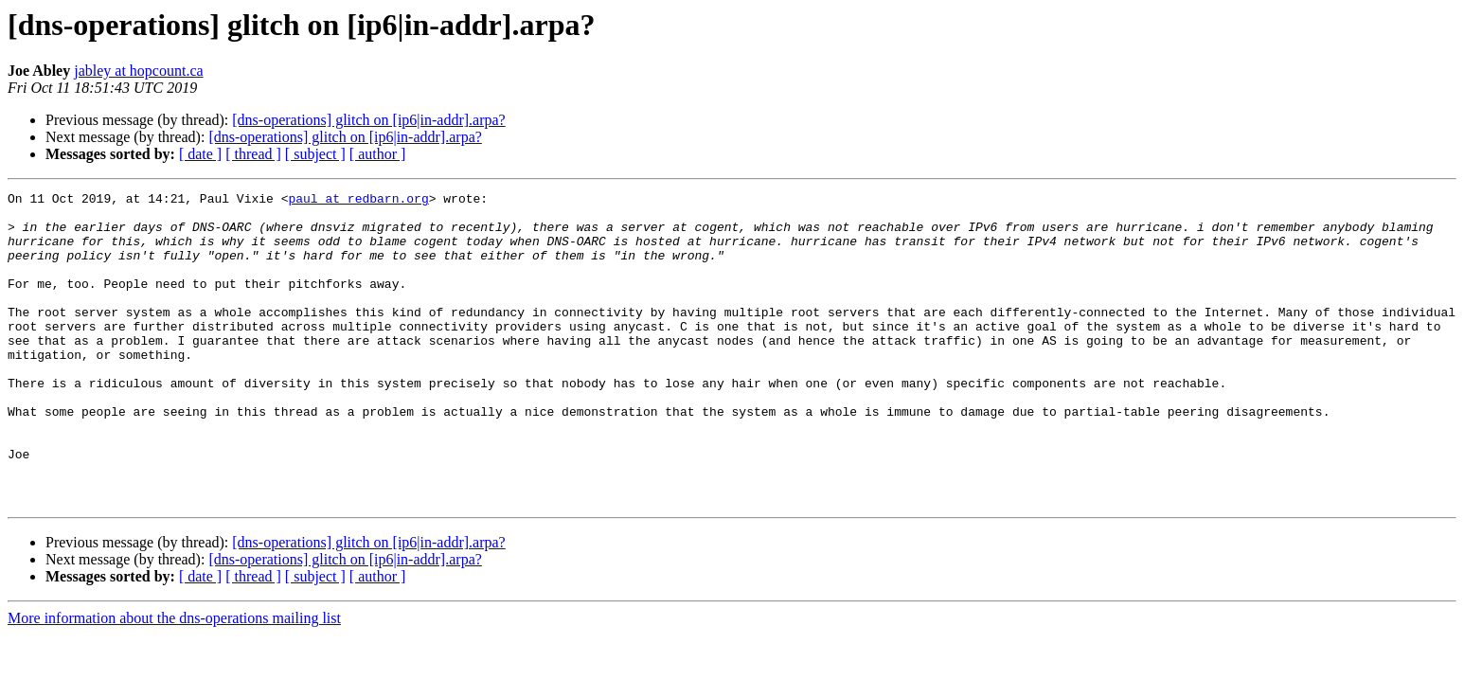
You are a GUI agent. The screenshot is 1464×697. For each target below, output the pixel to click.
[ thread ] (253, 154)
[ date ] (200, 154)
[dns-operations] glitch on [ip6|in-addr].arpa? (368, 120)
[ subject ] (315, 154)
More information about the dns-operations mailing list (174, 680)
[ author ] (377, 154)
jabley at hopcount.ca (138, 71)
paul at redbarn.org (358, 200)
